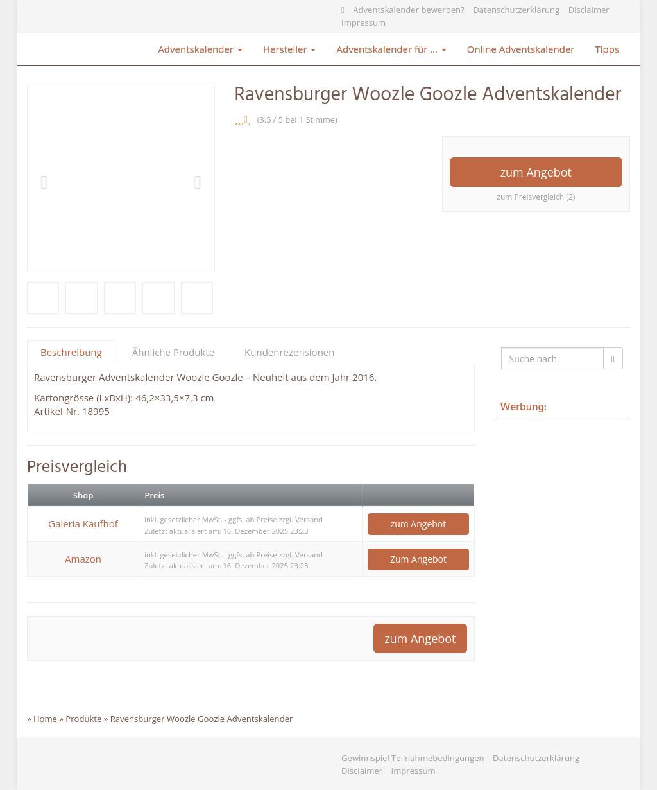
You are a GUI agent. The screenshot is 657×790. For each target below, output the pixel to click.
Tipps (607, 48)
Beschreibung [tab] (71, 352)
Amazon (83, 558)
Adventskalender (200, 48)
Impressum (363, 22)
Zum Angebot (418, 559)
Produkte (83, 718)
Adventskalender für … (391, 48)
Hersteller (289, 48)
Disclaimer (589, 9)
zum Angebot (536, 172)
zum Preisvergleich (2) (536, 196)
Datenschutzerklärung (516, 9)
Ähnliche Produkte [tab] (173, 352)
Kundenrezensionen (289, 352)
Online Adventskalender (521, 48)
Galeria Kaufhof (83, 523)
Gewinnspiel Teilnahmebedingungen (412, 758)
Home (45, 718)
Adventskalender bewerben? (409, 9)
